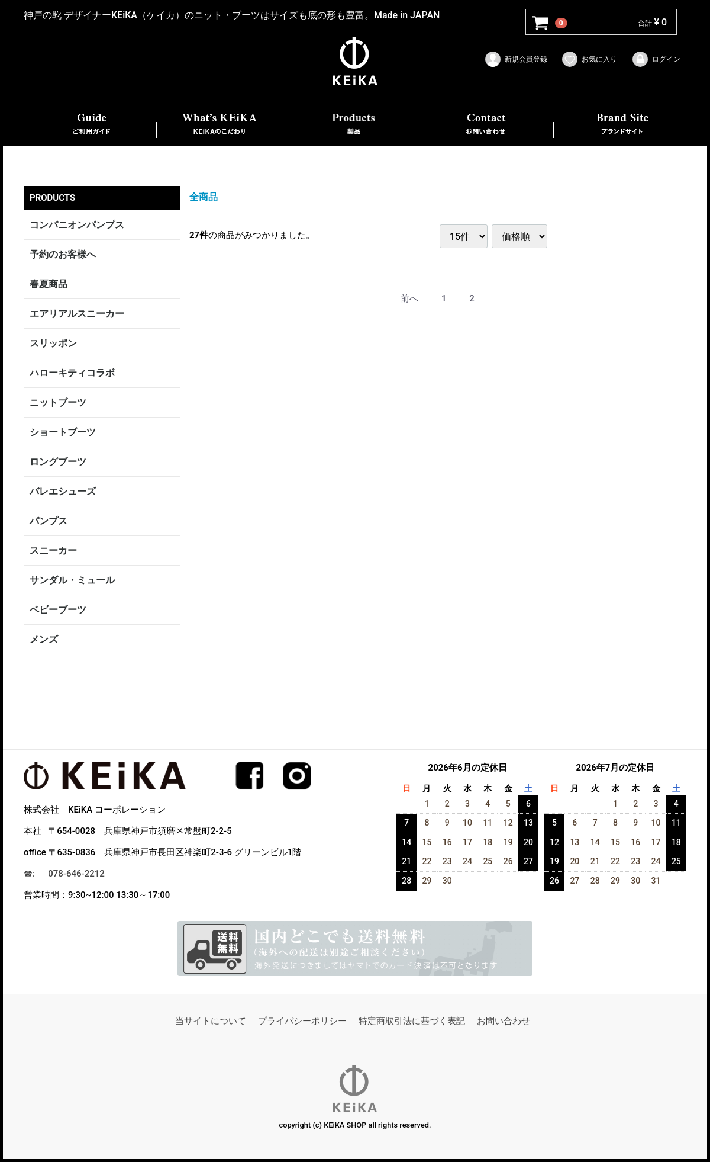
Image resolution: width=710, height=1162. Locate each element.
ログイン (655, 59)
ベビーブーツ (58, 609)
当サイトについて (210, 1021)
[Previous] (409, 299)
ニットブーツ (58, 402)
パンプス (48, 521)
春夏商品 (48, 284)
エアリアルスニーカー (77, 313)
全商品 (203, 197)
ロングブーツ (58, 461)
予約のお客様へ (63, 254)
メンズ (44, 639)
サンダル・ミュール (72, 580)
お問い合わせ (503, 1021)
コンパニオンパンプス (77, 224)
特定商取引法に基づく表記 (412, 1021)
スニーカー (53, 550)
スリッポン (53, 343)
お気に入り (589, 59)
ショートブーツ (63, 432)
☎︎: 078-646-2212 (64, 873)
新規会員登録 (515, 59)
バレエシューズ (63, 491)
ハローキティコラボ (72, 372)
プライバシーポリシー (302, 1021)
